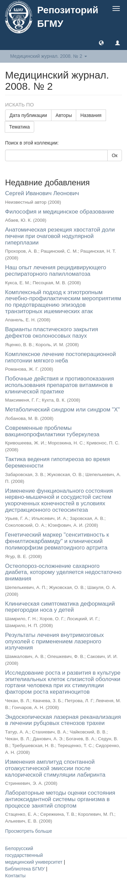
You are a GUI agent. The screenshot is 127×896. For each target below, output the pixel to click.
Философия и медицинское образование (59, 211)
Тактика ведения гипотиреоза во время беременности (57, 462)
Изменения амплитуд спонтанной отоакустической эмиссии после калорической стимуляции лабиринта (55, 768)
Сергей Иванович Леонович (42, 193)
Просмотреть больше (28, 831)
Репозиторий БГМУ (67, 17)
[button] (101, 42)
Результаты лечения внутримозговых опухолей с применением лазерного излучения (54, 641)
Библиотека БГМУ (25, 869)
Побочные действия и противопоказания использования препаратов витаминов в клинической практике (59, 384)
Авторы (64, 115)
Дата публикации (28, 115)
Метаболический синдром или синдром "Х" (62, 409)
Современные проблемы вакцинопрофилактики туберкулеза (52, 431)
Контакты (15, 875)
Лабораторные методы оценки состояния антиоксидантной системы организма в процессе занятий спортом (60, 799)
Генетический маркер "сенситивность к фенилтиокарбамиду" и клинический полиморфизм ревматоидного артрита (57, 541)
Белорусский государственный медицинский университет (34, 855)
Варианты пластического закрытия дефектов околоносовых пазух (51, 332)
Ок (115, 155)
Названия (90, 115)
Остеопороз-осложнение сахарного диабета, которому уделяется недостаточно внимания (63, 572)
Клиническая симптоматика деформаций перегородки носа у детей (60, 607)
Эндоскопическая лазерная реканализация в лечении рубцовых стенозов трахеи (63, 720)
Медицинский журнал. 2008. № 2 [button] (48, 56)
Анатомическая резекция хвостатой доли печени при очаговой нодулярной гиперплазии (60, 236)
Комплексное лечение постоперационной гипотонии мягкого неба (60, 357)
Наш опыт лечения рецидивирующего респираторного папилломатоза (55, 270)
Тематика (19, 127)
